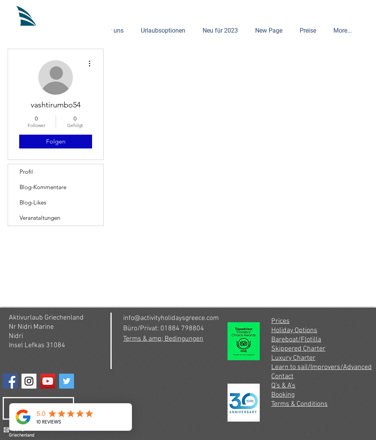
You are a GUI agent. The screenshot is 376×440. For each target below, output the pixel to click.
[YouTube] (47, 381)
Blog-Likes (33, 202)
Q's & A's (283, 386)
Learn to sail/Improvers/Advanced (321, 367)
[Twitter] (66, 381)
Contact (282, 376)
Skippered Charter (298, 349)
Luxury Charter (293, 358)
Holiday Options (294, 330)
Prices (280, 321)
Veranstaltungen (40, 217)
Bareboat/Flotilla (296, 340)
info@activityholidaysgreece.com (171, 318)
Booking (283, 395)
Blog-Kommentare (43, 187)
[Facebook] (10, 381)
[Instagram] (28, 381)
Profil (26, 171)
